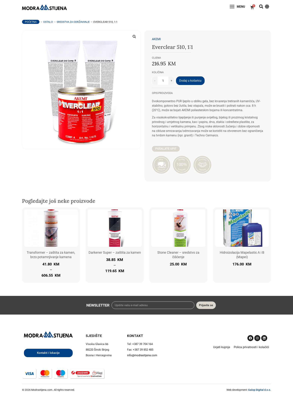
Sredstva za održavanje (73, 23)
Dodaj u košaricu (190, 82)
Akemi (156, 40)
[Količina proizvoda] (163, 82)
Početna (31, 23)
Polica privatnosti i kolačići (251, 348)
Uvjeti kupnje (221, 348)
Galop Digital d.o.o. (259, 390)
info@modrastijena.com (142, 356)
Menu (237, 7)
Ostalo (48, 23)
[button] (134, 38)
